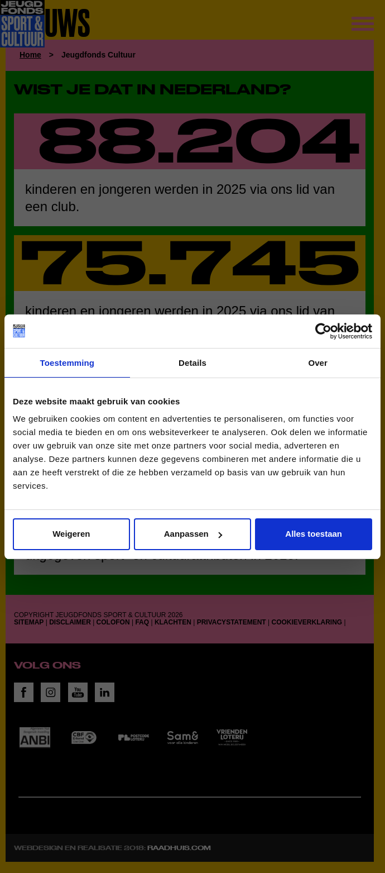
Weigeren (71, 533)
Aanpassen (193, 533)
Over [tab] (318, 363)
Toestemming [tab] (67, 363)
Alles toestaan (313, 533)
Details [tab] (192, 363)
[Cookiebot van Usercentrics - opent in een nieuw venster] (323, 331)
